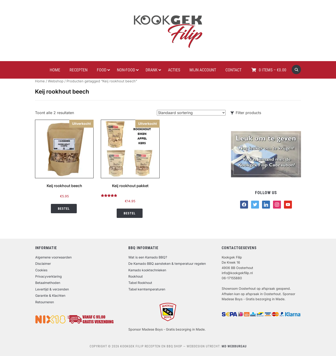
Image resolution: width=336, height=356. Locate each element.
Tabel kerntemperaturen (146, 289)
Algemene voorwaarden (53, 257)
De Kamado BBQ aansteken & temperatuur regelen (167, 263)
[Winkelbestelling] (191, 112)
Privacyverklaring (48, 276)
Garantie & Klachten (50, 295)
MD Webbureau (234, 346)
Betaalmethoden (47, 283)
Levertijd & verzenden (52, 289)
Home (40, 81)
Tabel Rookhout (140, 283)
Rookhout (135, 276)
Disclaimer (43, 263)
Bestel (64, 208)
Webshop (55, 81)
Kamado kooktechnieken (147, 270)
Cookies (41, 270)
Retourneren (44, 302)
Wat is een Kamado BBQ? (147, 257)
